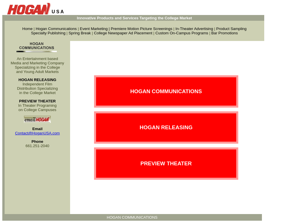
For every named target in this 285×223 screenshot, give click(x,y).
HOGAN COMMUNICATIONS (166, 91)
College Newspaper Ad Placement (123, 33)
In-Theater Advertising (194, 29)
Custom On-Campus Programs (181, 33)
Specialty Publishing (48, 33)
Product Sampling (231, 29)
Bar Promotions (224, 33)
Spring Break (80, 33)
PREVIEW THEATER (166, 163)
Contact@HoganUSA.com (37, 133)
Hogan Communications (56, 29)
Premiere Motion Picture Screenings (141, 29)
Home (27, 29)
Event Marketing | (95, 29)
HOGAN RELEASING (166, 127)
